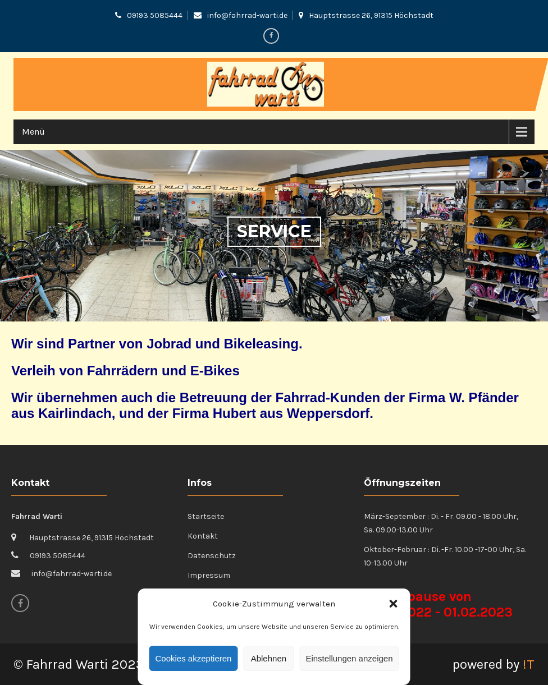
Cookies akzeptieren (194, 658)
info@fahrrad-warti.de (247, 15)
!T (529, 664)
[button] (393, 603)
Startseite (206, 516)
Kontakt (203, 536)
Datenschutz (212, 555)
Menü (33, 131)
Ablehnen (268, 658)
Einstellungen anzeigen (348, 658)
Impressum (209, 575)
